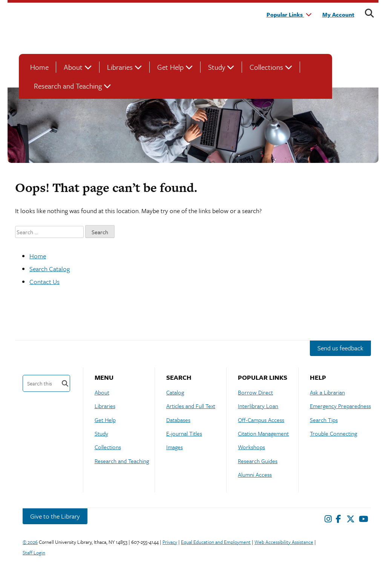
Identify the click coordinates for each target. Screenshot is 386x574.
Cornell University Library (105, 27)
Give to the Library (55, 516)
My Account (338, 14)
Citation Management (263, 433)
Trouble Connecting (333, 433)
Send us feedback (340, 348)
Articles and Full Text (190, 406)
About (73, 67)
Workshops (251, 447)
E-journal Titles (184, 433)
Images (174, 447)
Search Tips (324, 420)
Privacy (169, 542)
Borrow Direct (255, 392)
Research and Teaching (68, 86)
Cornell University (38, 27)
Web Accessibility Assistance (283, 542)
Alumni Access (255, 474)
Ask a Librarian (327, 392)
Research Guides (257, 461)
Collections (266, 67)
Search (65, 383)
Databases (178, 420)
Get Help (170, 67)
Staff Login (34, 552)
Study (216, 67)
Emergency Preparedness (340, 406)
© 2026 (30, 542)
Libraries (120, 67)
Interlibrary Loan (258, 406)
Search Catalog (49, 268)
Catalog (175, 392)
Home (39, 67)
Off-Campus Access (261, 420)
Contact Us (44, 281)
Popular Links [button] (289, 14)
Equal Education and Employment (216, 542)
